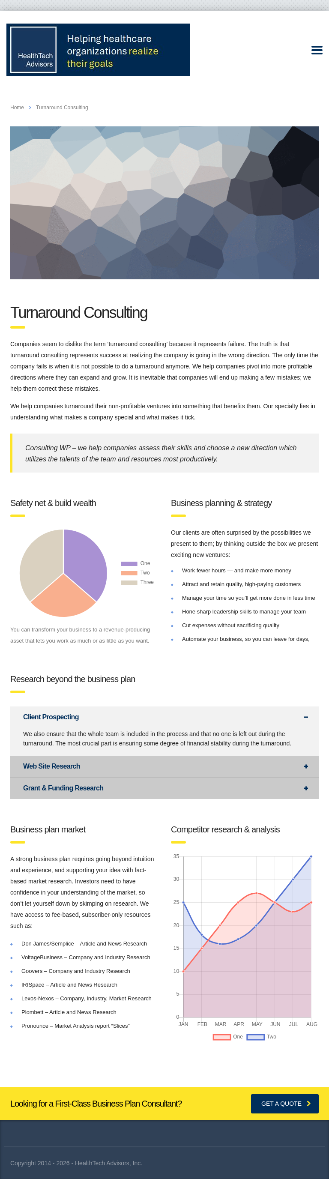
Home (17, 108)
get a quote (286, 1103)
